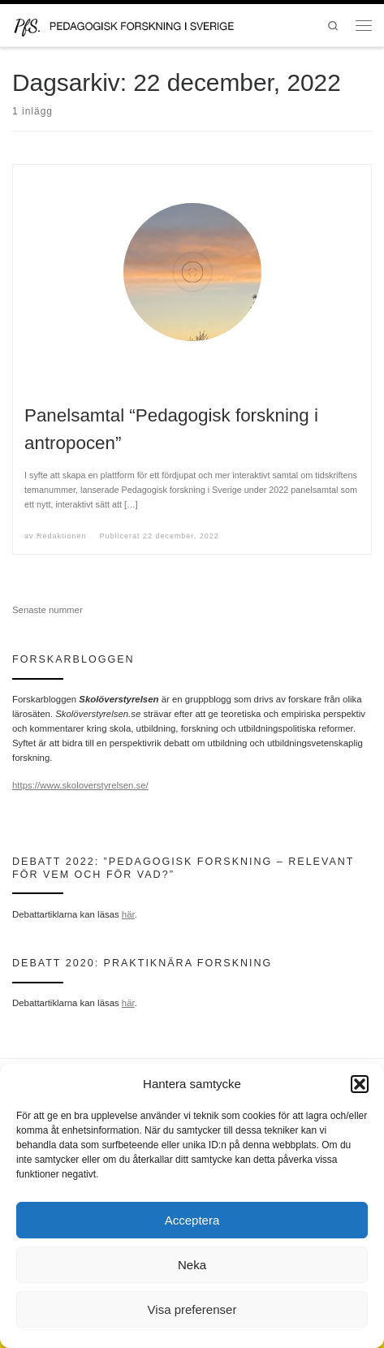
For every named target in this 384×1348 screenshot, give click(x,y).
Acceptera (192, 1220)
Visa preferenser (192, 1309)
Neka (192, 1265)
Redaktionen (61, 536)
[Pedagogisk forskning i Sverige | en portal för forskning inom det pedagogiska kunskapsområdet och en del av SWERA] (136, 24)
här (128, 914)
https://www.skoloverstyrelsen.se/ (80, 785)
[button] (360, 1084)
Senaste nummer (47, 610)
